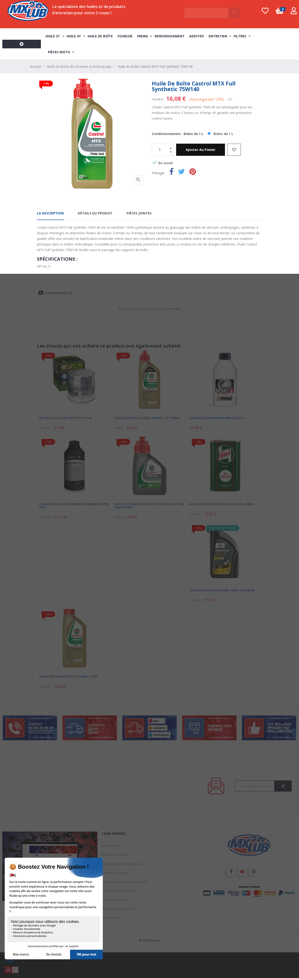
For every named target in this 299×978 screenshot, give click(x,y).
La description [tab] (50, 213)
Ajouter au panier (200, 149)
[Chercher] (212, 10)
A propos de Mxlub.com (119, 891)
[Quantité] (160, 149)
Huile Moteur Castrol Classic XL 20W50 (221, 504)
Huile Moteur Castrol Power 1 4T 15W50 (146, 417)
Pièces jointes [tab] (139, 213)
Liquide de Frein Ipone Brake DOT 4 (216, 417)
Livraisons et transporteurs (122, 864)
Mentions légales (115, 873)
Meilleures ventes (115, 855)
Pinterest (192, 172)
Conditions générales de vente (125, 882)
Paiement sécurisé (115, 900)
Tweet (181, 172)
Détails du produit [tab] (95, 213)
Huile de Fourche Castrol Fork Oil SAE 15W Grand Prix (149, 505)
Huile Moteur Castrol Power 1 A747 (68, 676)
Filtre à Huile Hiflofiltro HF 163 (65, 417)
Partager (171, 172)
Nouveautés (111, 846)
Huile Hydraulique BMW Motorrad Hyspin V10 (74, 505)
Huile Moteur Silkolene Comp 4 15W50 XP (222, 590)
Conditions (110, 918)
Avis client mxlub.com (118, 909)
